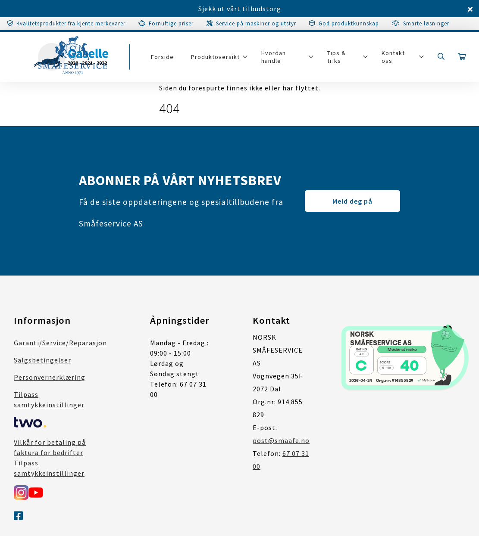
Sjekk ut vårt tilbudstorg (239, 8)
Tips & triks (336, 57)
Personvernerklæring (49, 377)
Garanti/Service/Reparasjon (60, 342)
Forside (162, 57)
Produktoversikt (215, 57)
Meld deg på (352, 201)
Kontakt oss (393, 57)
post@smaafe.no (281, 440)
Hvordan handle (273, 57)
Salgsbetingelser (42, 360)
